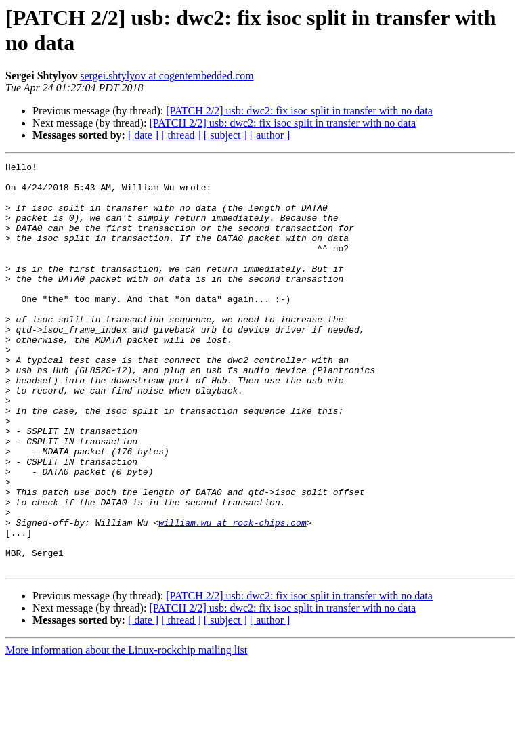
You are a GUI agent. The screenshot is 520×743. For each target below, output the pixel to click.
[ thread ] (181, 135)
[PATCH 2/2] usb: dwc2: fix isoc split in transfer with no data (299, 110)
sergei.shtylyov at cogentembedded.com (167, 75)
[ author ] (270, 135)
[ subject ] (225, 135)
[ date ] (143, 135)
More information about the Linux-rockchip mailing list (126, 731)
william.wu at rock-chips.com (232, 595)
